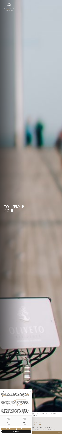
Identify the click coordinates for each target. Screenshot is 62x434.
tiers (15, 400)
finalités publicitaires (19, 404)
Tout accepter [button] (24, 428)
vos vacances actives (39, 413)
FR (58, 432)
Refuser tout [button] (8, 428)
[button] (31, 391)
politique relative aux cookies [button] (21, 399)
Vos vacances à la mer (50, 413)
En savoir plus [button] (16, 431)
